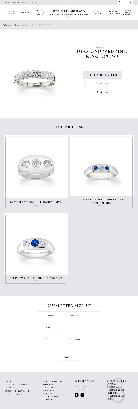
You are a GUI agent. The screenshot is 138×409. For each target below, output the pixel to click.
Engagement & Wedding (12, 13)
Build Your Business (127, 13)
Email (48, 327)
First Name (51, 315)
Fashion (25, 13)
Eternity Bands (98, 13)
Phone (48, 339)
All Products (8, 25)
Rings (18, 25)
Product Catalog (29, 3)
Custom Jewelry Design (40, 13)
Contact (47, 400)
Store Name (75, 339)
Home (8, 381)
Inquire (102, 83)
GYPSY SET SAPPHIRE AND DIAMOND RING (36, 278)
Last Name (75, 315)
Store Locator (12, 3)
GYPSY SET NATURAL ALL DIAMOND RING (36, 202)
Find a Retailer (102, 75)
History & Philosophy (114, 13)
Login (128, 2)
